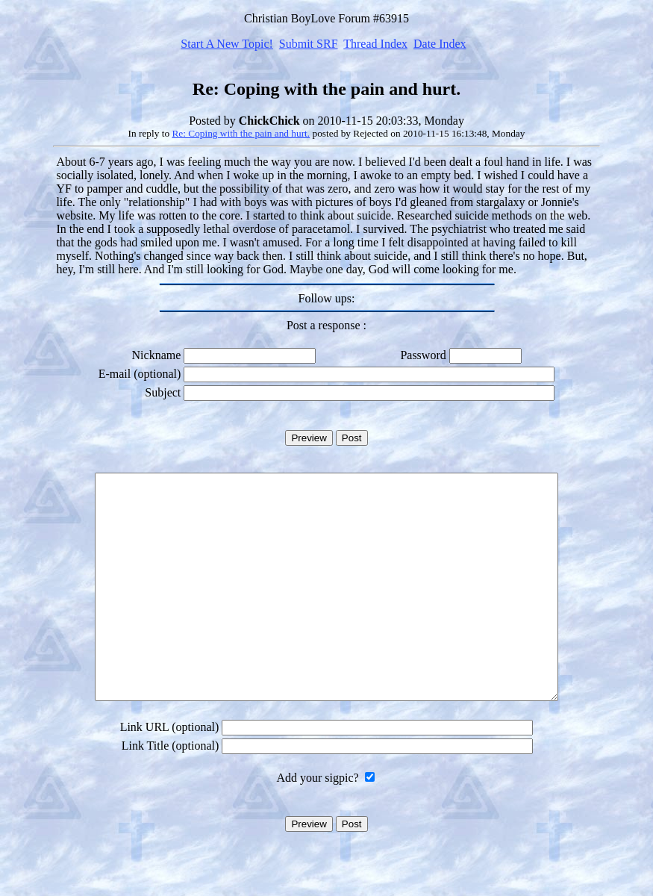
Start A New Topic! (226, 43)
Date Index (439, 43)
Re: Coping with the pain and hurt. (241, 133)
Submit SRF (308, 43)
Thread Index (375, 43)
